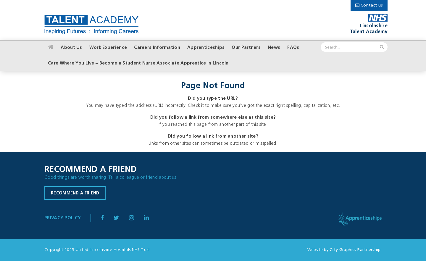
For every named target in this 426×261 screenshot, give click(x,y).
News (274, 48)
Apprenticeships (206, 48)
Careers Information (157, 48)
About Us (71, 48)
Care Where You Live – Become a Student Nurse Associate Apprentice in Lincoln (138, 63)
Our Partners (246, 48)
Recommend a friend (75, 193)
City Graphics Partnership (355, 250)
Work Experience (108, 48)
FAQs (293, 48)
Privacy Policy (62, 218)
